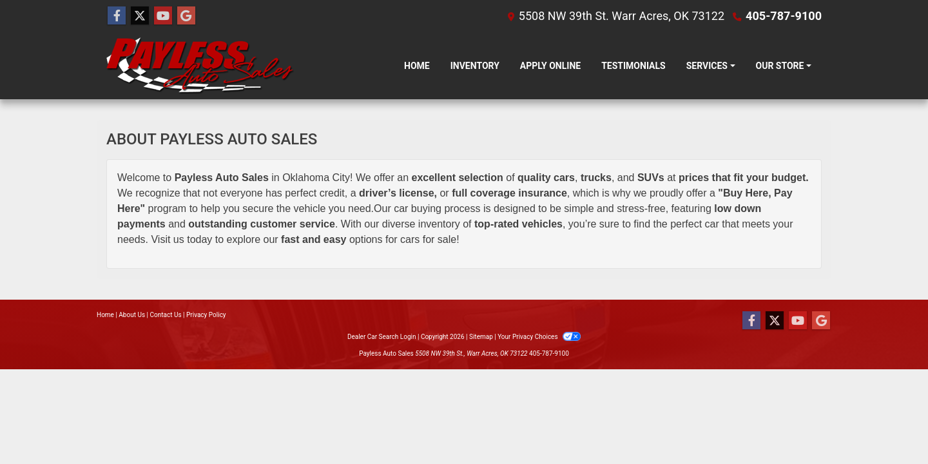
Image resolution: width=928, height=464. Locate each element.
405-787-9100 (784, 16)
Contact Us (166, 314)
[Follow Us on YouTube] (163, 16)
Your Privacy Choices (539, 336)
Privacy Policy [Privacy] (206, 314)
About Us (132, 314)
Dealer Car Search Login (381, 336)
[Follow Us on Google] (186, 16)
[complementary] (889, 425)
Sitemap (481, 336)
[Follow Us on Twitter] (140, 16)
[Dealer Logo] (200, 65)
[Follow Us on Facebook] (117, 16)
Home (105, 314)
